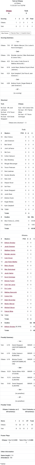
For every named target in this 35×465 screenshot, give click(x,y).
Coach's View (25, 33)
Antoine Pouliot (9, 281)
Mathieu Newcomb (10, 292)
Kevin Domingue (9, 277)
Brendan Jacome (9, 254)
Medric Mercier (9, 304)
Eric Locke (7, 288)
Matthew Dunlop (9, 250)
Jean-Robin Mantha (10, 262)
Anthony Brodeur (9, 243)
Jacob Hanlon (8, 273)
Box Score (4, 33)
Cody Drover (8, 258)
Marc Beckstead (9, 269)
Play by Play (15, 33)
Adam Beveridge (9, 300)
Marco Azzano (9, 265)
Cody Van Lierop (9, 285)
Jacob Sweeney (9, 246)
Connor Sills (8, 296)
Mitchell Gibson (9, 307)
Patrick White (8, 311)
